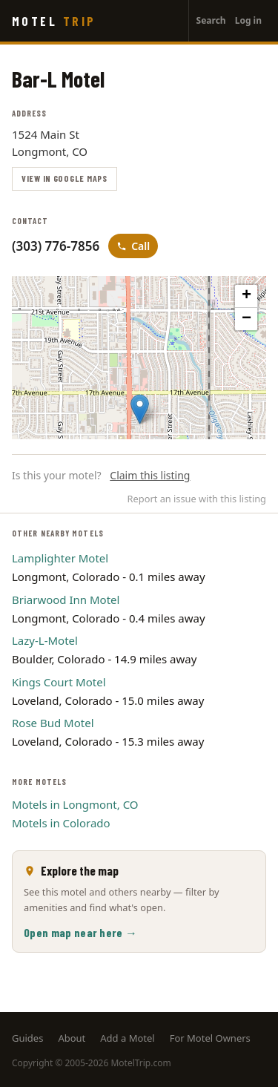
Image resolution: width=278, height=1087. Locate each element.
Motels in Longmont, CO (75, 804)
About (71, 1038)
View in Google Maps (64, 178)
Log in (248, 20)
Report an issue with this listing (197, 498)
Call (133, 246)
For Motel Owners (210, 1038)
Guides (27, 1038)
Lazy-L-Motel (45, 640)
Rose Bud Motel (53, 722)
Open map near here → (80, 932)
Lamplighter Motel (60, 558)
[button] (139, 409)
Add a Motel (127, 1038)
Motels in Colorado (61, 822)
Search (211, 20)
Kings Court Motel (59, 681)
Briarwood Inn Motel (65, 599)
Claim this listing (150, 475)
